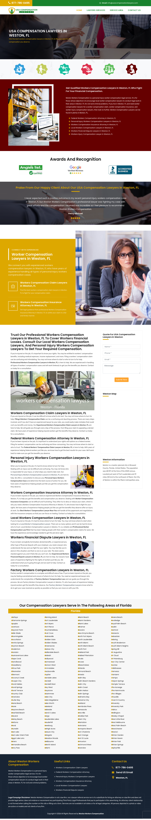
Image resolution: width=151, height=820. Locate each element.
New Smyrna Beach (88, 634)
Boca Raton (18, 641)
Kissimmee (51, 695)
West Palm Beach (120, 727)
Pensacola (84, 711)
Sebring (116, 641)
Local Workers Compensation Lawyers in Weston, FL (92, 128)
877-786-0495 (21, 3)
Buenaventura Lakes (22, 657)
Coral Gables (19, 685)
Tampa (116, 679)
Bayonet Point (19, 631)
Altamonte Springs (21, 622)
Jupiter (49, 676)
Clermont (17, 676)
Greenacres (52, 647)
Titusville (117, 698)
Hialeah (50, 657)
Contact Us (134, 10)
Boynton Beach (20, 647)
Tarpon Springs (119, 682)
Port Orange (85, 736)
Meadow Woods (53, 739)
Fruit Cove (51, 634)
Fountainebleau (53, 631)
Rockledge (117, 622)
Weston (116, 733)
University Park (119, 708)
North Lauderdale (87, 641)
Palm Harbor (85, 692)
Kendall (50, 682)
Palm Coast (85, 688)
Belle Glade (18, 634)
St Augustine (118, 653)
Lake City (50, 698)
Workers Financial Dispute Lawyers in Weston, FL (90, 131)
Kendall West (52, 685)
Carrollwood (18, 663)
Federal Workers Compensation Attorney (73, 773)
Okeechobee (85, 666)
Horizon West (52, 666)
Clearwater (18, 672)
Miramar (83, 628)
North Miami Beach (88, 647)
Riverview (84, 749)
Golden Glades (53, 644)
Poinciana (84, 727)
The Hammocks (120, 692)
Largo (49, 717)
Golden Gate (52, 641)
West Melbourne (120, 723)
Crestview (18, 698)
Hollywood (51, 660)
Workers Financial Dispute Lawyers (70, 791)
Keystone (51, 692)
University (117, 704)
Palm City (84, 685)
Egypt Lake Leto (20, 739)
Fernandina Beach (21, 746)
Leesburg (50, 727)
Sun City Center (120, 663)
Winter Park (118, 743)
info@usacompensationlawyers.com (123, 3)
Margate (50, 736)
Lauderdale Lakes (54, 720)
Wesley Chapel (119, 717)
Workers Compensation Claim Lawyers (72, 769)
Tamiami (117, 676)
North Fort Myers (87, 637)
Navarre (83, 631)
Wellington (117, 714)
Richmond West (86, 746)
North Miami (85, 644)
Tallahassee (118, 669)
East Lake (17, 733)
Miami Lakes (85, 625)
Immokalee (51, 669)
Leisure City (51, 733)
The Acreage (118, 688)
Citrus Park (18, 669)
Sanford (116, 631)
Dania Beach (19, 704)
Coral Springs (19, 688)
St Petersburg (119, 660)
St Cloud (116, 657)
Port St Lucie (85, 739)
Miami (49, 749)
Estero (16, 743)
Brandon (17, 653)
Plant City (84, 720)
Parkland (83, 704)
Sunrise (116, 666)
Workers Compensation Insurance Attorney (74, 782)
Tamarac (117, 672)
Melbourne (51, 743)
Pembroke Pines (86, 708)
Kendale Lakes (52, 679)
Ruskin (116, 628)
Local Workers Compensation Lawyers (71, 787)
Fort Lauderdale (53, 622)
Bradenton (18, 650)
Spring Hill (117, 650)
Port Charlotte (86, 733)
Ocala (82, 660)
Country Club (19, 695)
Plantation (84, 723)
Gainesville (51, 637)
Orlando (83, 669)
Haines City (51, 650)
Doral (16, 727)
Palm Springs (85, 695)
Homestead (52, 663)
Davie (16, 708)
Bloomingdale (19, 637)
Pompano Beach (87, 730)
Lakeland (50, 708)
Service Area (116, 10)
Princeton (84, 743)
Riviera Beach (118, 618)
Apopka (17, 625)
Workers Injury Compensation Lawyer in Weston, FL (92, 134)
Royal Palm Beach (120, 625)
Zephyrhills (117, 749)
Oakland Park (85, 653)
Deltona (17, 723)
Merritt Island (52, 746)
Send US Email (124, 773)
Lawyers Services (96, 10)
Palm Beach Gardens (88, 682)
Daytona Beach (20, 711)
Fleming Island (53, 618)
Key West (51, 688)
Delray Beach (19, 720)
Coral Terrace (19, 692)
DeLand (17, 717)
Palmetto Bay (85, 698)
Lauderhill (51, 723)
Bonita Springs (19, 644)
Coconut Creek (20, 679)
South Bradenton (120, 644)
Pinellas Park (85, 717)
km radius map (121, 425)
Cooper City (18, 682)
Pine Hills (83, 714)
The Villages (118, 695)
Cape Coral (18, 660)
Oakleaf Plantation (88, 657)
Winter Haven (119, 739)
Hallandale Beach (54, 653)
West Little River (119, 720)
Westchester (118, 730)
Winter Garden (119, 736)
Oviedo (83, 676)
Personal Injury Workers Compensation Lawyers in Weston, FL (96, 121)
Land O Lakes (52, 714)
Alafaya (17, 618)
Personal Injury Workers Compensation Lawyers (75, 778)
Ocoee (83, 663)
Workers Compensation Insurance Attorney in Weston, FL (94, 124)
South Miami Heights (121, 647)
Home (79, 10)
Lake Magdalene (53, 701)
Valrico (116, 711)
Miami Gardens (86, 622)
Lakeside (50, 711)
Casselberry (18, 666)
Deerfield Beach (20, 714)
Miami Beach (85, 618)
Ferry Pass (18, 749)
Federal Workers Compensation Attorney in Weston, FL (93, 118)
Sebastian (117, 637)
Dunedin (17, 730)
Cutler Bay (18, 701)
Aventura (17, 628)
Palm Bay (84, 679)
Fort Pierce (51, 628)
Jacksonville (52, 672)
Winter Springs (119, 746)
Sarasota (117, 634)
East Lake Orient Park (22, 736)
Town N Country (120, 701)
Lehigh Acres (52, 730)
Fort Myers (51, 625)
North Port (84, 650)
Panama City (85, 701)
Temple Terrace (120, 685)
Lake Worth (51, 704)
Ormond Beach (86, 672)
